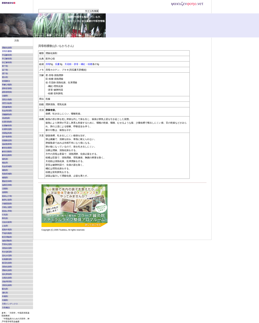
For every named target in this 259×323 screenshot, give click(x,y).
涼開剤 (5, 189)
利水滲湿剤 (7, 252)
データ (59, 35)
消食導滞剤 (7, 281)
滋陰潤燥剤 (7, 241)
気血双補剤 (7, 166)
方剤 (87, 35)
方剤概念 (6, 307)
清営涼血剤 (7, 103)
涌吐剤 (5, 293)
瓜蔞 (57, 64)
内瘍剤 (5, 300)
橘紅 (83, 64)
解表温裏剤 (7, 155)
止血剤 (5, 226)
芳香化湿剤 (7, 244)
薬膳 (48, 35)
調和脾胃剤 (7, 92)
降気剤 (5, 218)
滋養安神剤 (7, 185)
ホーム (38, 35)
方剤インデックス (10, 304)
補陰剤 (5, 170)
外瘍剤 (5, 296)
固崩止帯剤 (7, 211)
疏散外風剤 (7, 229)
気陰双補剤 (7, 174)
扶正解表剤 (7, 62)
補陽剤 (5, 177)
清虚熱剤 (6, 118)
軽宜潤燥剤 (7, 237)
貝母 (48, 64)
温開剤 (5, 192)
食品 (69, 35)
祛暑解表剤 (7, 125)
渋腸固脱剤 (7, 203)
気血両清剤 (7, 110)
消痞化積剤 (7, 285)
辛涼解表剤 (7, 58)
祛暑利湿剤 (7, 129)
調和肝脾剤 (7, 88)
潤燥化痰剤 (7, 48)
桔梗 (90, 64)
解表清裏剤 (7, 151)
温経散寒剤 (7, 144)
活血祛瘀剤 (7, 222)
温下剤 (5, 70)
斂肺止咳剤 (7, 200)
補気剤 (5, 159)
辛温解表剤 (7, 55)
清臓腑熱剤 (7, 114)
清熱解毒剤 (7, 107)
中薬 (78, 35)
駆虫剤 (5, 289)
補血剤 (5, 163)
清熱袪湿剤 (7, 248)
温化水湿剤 (7, 255)
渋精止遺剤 (7, 207)
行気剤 (5, 215)
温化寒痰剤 (7, 274)
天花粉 (68, 64)
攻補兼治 (6, 81)
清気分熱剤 (7, 99)
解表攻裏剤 (7, 148)
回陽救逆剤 (7, 140)
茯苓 (76, 64)
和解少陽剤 (7, 84)
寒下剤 (5, 66)
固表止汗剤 (7, 196)
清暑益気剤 (7, 133)
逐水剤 (5, 77)
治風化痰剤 (7, 278)
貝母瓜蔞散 (7, 51)
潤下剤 (5, 73)
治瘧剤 (5, 96)
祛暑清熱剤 (7, 122)
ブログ (97, 35)
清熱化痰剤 (7, 267)
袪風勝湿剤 (7, 259)
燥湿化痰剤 (7, 263)
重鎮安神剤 (7, 181)
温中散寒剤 (7, 136)
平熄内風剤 (7, 233)
